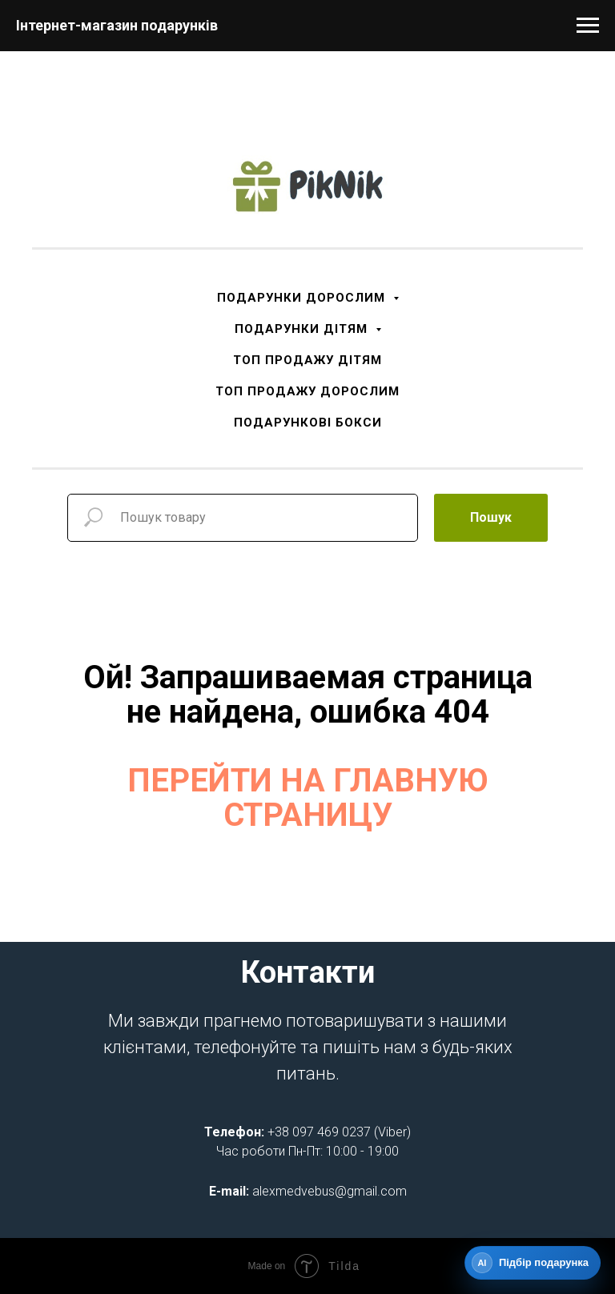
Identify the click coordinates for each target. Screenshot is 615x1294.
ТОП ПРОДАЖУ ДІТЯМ (307, 360)
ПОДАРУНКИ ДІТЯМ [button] (303, 329)
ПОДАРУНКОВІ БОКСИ (308, 422)
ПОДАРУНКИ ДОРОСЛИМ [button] (303, 297)
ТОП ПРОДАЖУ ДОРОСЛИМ (307, 391)
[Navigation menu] (588, 26)
